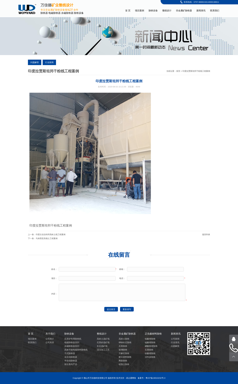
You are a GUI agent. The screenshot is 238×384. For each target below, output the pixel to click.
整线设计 (166, 10)
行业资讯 (175, 342)
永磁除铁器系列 (71, 346)
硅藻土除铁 (124, 364)
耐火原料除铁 (125, 357)
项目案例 (139, 10)
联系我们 (214, 10)
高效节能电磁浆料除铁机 (76, 349)
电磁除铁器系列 (71, 342)
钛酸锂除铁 (150, 353)
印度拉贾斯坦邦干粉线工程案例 (196, 71)
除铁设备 (153, 10)
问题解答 (34, 62)
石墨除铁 (149, 349)
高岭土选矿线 (103, 339)
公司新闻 (175, 339)
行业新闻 (49, 62)
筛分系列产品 (70, 364)
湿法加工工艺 (103, 349)
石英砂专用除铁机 (72, 339)
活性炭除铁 (150, 357)
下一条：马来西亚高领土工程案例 (43, 238)
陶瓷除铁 (123, 360)
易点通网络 (131, 378)
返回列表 (206, 234)
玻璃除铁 (123, 349)
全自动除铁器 (70, 357)
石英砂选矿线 (103, 342)
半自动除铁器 (70, 360)
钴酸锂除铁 (150, 339)
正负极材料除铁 (153, 333)
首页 (178, 71)
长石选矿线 (102, 346)
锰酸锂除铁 (150, 342)
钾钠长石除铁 (125, 342)
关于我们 (50, 333)
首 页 (127, 10)
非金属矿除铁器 (184, 10)
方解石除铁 (124, 353)
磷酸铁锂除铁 (151, 346)
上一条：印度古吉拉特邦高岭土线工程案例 (46, 234)
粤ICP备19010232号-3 (155, 378)
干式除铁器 (69, 353)
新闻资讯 (201, 10)
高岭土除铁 (124, 339)
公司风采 (50, 342)
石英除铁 (123, 346)
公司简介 (50, 339)
